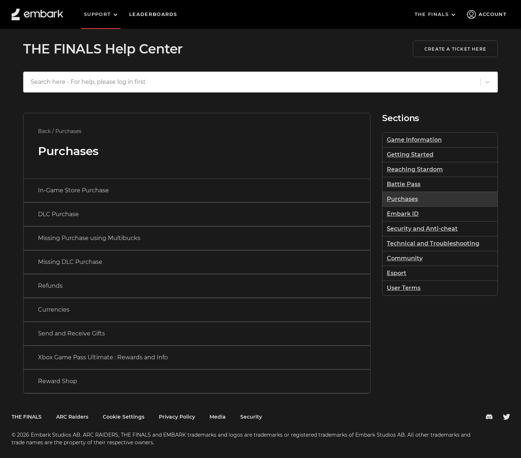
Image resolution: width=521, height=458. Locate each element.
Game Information (414, 139)
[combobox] (31, 82)
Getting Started (410, 154)
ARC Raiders (72, 417)
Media (217, 417)
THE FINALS (27, 417)
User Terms (403, 287)
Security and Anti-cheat (422, 228)
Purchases (402, 199)
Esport (396, 273)
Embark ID (403, 213)
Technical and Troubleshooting (433, 243)
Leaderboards (153, 14)
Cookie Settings (123, 417)
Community (405, 258)
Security (251, 417)
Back (44, 131)
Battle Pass (403, 184)
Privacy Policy (177, 417)
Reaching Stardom (415, 169)
